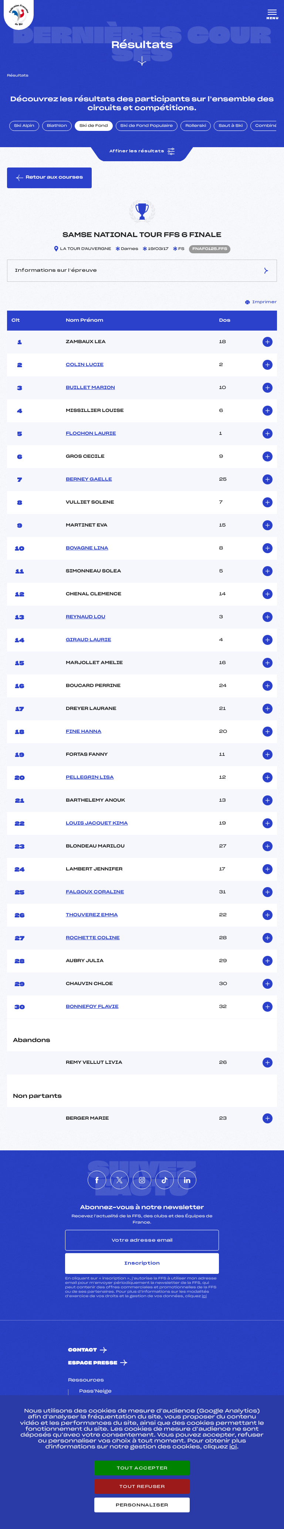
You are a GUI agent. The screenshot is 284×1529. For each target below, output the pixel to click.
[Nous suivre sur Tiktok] (164, 1180)
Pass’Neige (95, 1391)
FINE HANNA (83, 732)
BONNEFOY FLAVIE (92, 1007)
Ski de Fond (94, 126)
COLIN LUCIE (85, 365)
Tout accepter (142, 1468)
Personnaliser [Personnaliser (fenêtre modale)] (142, 1505)
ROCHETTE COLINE (93, 938)
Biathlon (57, 126)
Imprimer (261, 302)
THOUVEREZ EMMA (92, 915)
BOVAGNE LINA (87, 548)
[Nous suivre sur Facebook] (97, 1180)
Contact (82, 1350)
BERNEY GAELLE (89, 479)
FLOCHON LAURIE (91, 434)
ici (204, 1296)
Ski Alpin (24, 126)
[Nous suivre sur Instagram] (142, 1180)
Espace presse (92, 1363)
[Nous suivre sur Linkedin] (187, 1180)
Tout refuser (142, 1486)
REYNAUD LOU (85, 617)
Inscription (142, 1263)
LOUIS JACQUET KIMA (97, 823)
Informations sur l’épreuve (141, 271)
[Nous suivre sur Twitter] (119, 1180)
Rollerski (195, 126)
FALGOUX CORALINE (95, 892)
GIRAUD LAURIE (88, 640)
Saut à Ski (231, 126)
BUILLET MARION (90, 388)
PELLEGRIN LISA (90, 777)
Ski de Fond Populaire (147, 126)
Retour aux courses (49, 178)
